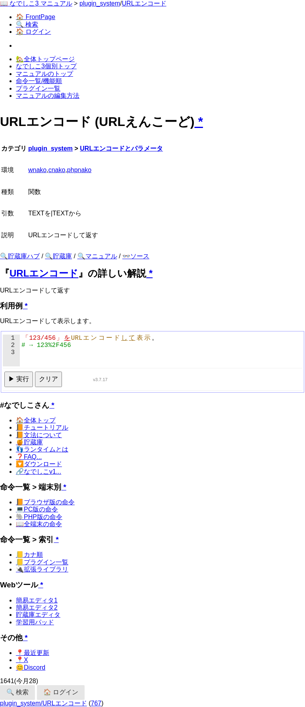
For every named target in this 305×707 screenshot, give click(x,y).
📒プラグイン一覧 (42, 562)
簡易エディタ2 (37, 607)
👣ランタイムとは (42, 449)
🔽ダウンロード (39, 464)
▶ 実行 (18, 379)
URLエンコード (144, 3)
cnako (57, 170)
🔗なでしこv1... (38, 471)
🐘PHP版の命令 (39, 516)
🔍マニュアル (97, 256)
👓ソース (135, 256)
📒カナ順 (29, 554)
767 (96, 703)
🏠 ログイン (33, 31)
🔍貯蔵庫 (58, 256)
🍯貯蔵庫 (29, 442)
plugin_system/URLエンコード (43, 703)
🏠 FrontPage (35, 17)
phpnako (79, 170)
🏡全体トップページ (45, 59)
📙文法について (39, 435)
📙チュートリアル (42, 427)
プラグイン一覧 (38, 88)
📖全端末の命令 (39, 524)
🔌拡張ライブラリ (42, 569)
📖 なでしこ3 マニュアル (36, 3)
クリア (48, 379)
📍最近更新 (32, 652)
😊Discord (30, 667)
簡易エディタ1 (37, 600)
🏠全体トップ (36, 420)
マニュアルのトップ (44, 73)
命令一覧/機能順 (39, 80)
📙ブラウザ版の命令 (45, 502)
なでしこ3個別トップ (46, 66)
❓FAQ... (29, 456)
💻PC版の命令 (37, 509)
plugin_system (99, 3)
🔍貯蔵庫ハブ (20, 256)
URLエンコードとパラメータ (121, 148)
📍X (22, 660)
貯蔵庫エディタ (38, 614)
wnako (37, 170)
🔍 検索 (27, 24)
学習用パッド (35, 622)
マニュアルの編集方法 (47, 95)
